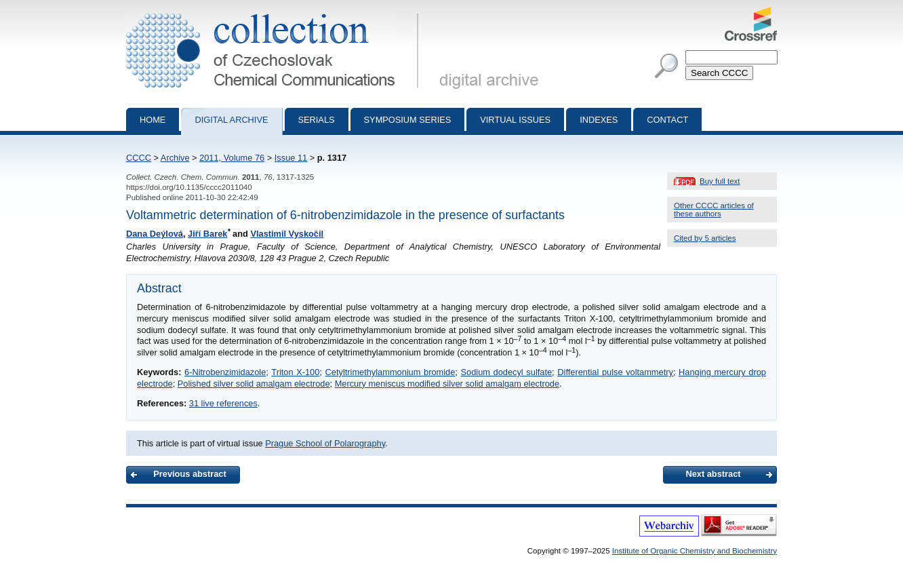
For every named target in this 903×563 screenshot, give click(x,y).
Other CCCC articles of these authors (714, 209)
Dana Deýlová (154, 234)
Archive (175, 158)
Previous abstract (189, 474)
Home (152, 120)
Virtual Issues (515, 120)
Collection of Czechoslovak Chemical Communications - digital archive (275, 12)
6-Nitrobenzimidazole (225, 372)
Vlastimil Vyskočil (286, 234)
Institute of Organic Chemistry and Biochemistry (694, 551)
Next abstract (712, 474)
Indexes (599, 120)
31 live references (223, 403)
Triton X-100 (295, 372)
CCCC (138, 158)
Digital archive (231, 120)
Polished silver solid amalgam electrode (254, 383)
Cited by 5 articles (705, 238)
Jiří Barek (207, 234)
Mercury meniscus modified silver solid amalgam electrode (447, 383)
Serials (316, 120)
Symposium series (408, 120)
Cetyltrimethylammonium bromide (390, 372)
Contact (667, 120)
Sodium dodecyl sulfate (507, 372)
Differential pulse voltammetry (615, 372)
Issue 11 (291, 158)
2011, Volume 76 (231, 158)
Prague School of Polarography (325, 443)
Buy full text (720, 181)
